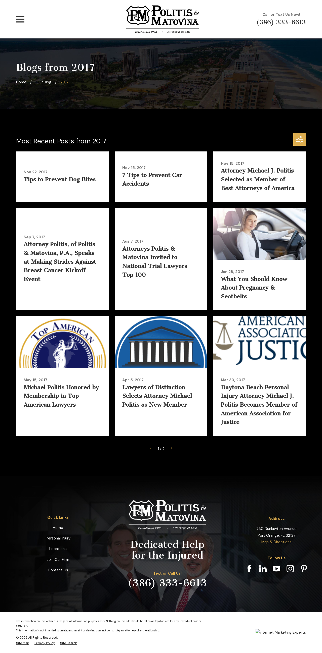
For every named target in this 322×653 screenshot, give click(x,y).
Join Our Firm (58, 559)
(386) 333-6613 (281, 22)
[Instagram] (290, 568)
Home (58, 527)
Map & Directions (276, 542)
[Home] (162, 19)
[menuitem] (22, 643)
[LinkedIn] (263, 568)
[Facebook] (249, 568)
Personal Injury (58, 538)
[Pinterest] (304, 568)
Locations (58, 548)
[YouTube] (276, 568)
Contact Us (58, 570)
